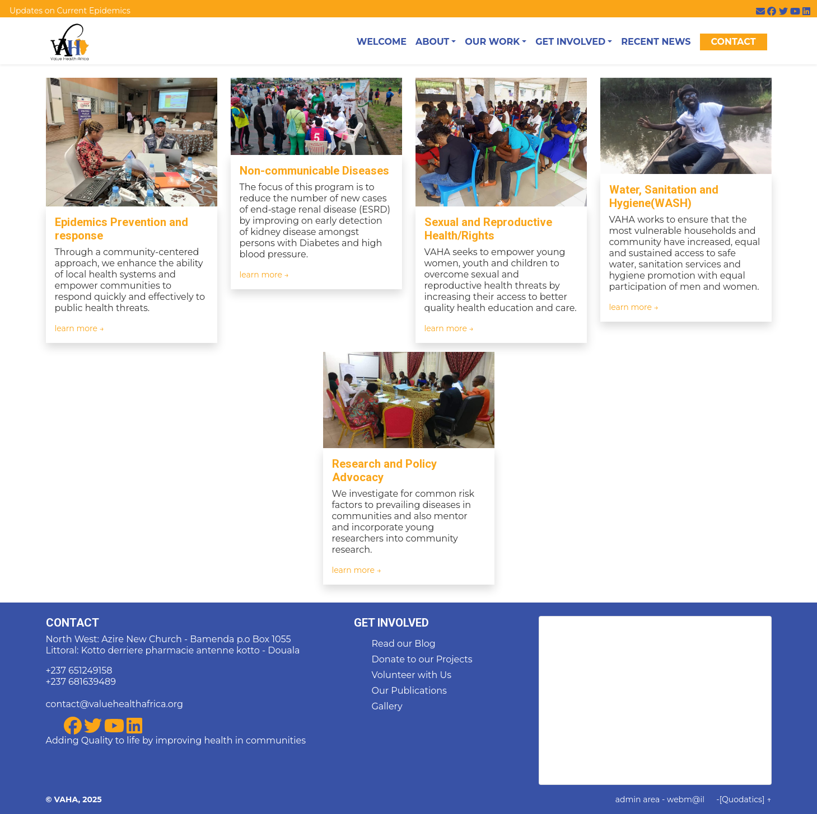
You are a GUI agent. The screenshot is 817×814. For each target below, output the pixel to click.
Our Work (492, 41)
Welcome (382, 41)
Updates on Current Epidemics (70, 11)
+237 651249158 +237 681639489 (81, 676)
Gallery (387, 706)
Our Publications (409, 690)
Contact (733, 41)
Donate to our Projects (422, 659)
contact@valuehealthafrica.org (114, 704)
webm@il (685, 799)
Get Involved (570, 41)
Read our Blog (404, 643)
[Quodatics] (742, 799)
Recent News (655, 41)
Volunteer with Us (412, 675)
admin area (637, 799)
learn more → (80, 328)
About (432, 41)
